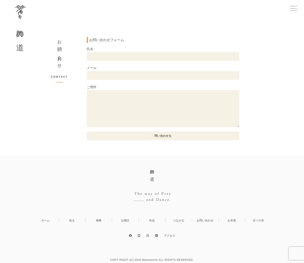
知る (72, 220)
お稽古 (125, 220)
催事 (99, 220)
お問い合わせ (205, 220)
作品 (152, 220)
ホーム (45, 220)
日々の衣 (258, 220)
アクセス (169, 235)
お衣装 (232, 220)
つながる (178, 220)
